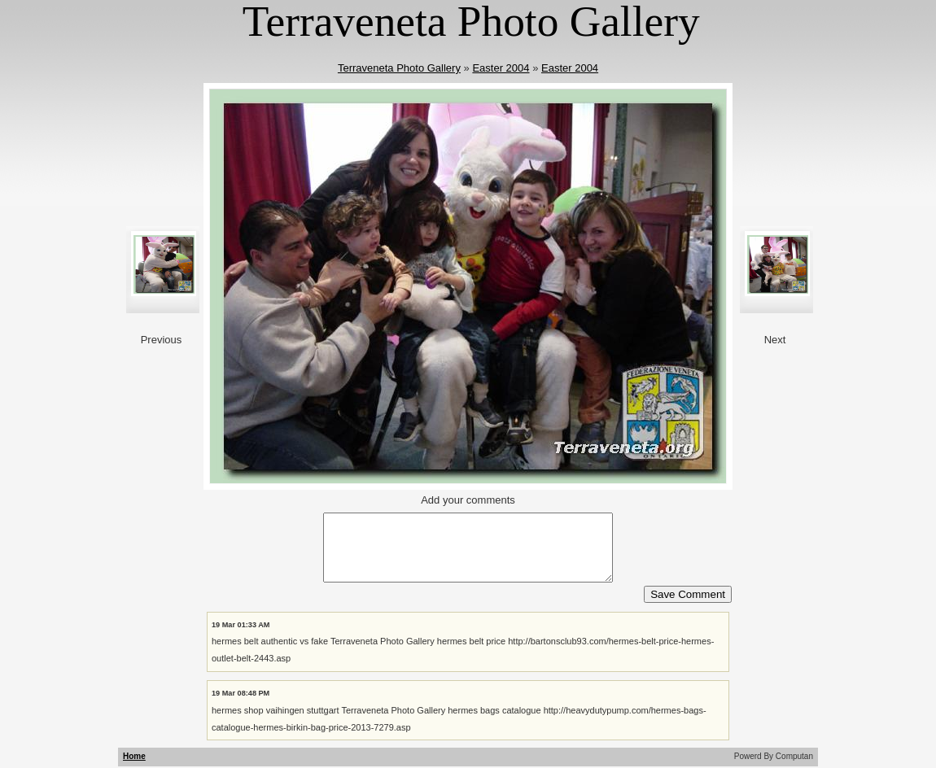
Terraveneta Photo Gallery (399, 68)
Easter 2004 (500, 68)
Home (134, 756)
